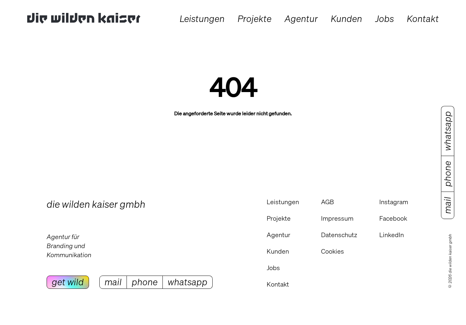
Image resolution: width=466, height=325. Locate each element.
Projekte (279, 218)
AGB (327, 201)
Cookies (332, 251)
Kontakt (278, 284)
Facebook (393, 218)
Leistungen (283, 201)
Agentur (278, 234)
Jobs (273, 267)
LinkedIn (391, 234)
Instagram (393, 201)
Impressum (337, 218)
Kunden (278, 251)
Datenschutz (339, 234)
